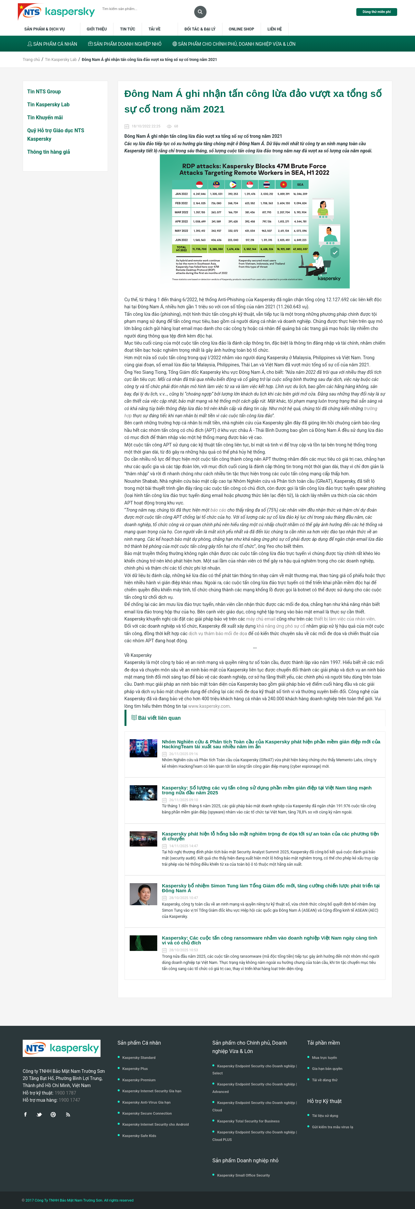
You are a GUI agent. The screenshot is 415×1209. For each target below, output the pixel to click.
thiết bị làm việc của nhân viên (344, 619)
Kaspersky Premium (139, 1080)
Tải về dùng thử (325, 1080)
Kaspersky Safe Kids (139, 1135)
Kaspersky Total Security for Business (248, 1121)
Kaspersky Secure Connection (147, 1113)
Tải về (154, 29)
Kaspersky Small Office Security (243, 1175)
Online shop (241, 29)
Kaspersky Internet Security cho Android (156, 1124)
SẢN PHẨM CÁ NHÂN (52, 44)
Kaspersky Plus (135, 1068)
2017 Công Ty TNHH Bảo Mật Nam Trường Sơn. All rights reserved (79, 1200)
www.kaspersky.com (209, 706)
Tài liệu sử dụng (325, 1115)
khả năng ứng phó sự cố (281, 626)
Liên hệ (274, 29)
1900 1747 (69, 1100)
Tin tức (127, 29)
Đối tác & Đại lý (200, 29)
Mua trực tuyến (324, 1057)
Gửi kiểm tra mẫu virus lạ (332, 1127)
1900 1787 (65, 1093)
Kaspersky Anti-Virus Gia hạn (147, 1102)
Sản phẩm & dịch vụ (48, 29)
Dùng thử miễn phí (377, 12)
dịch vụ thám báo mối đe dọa (218, 633)
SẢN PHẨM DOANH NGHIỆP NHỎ (125, 44)
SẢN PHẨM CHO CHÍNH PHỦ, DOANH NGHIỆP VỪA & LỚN (234, 44)
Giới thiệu (97, 29)
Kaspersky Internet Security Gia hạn (152, 1091)
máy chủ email (260, 619)
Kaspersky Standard (139, 1057)
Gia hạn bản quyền (327, 1068)
